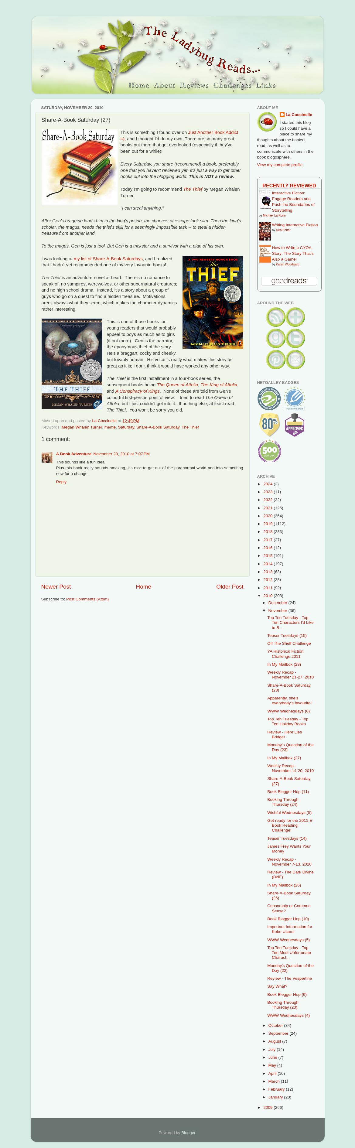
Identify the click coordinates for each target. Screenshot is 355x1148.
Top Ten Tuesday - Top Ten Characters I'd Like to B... (290, 622)
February (277, 1089)
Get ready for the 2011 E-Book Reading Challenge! (290, 825)
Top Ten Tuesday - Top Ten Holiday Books (287, 721)
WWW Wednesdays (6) (288, 711)
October (276, 1025)
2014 (268, 564)
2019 (268, 523)
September (279, 1033)
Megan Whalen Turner (82, 427)
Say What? (277, 986)
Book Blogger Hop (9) (287, 994)
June (273, 1057)
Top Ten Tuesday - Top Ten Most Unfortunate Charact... (289, 952)
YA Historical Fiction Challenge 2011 (285, 653)
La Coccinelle (299, 114)
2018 (268, 531)
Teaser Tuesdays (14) (287, 838)
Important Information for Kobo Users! (289, 929)
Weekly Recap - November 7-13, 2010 (289, 861)
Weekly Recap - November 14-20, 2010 (290, 768)
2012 (268, 579)
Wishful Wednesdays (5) (289, 812)
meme (110, 427)
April (273, 1073)
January (276, 1097)
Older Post (229, 586)
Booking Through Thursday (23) (283, 1005)
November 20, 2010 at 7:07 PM (121, 454)
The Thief (190, 427)
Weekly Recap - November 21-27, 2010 (290, 674)
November (278, 610)
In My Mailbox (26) (284, 885)
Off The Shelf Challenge (289, 643)
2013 (268, 571)
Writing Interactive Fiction (295, 225)
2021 (268, 508)
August (275, 1041)
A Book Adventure (74, 454)
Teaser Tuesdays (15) (287, 635)
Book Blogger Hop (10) (288, 919)
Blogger (188, 1132)
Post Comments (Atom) (87, 599)
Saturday (126, 427)
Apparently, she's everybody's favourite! (289, 700)
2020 (268, 516)
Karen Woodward (287, 264)
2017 (268, 540)
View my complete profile (280, 164)
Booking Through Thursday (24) (283, 802)
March (274, 1081)
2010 (268, 595)
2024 (268, 484)
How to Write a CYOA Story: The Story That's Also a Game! (293, 253)
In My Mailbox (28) (284, 664)
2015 (268, 555)
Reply (61, 482)
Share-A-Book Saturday (157, 427)
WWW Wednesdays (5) (288, 940)
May (272, 1065)
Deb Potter (283, 230)
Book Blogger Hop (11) (288, 791)
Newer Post (56, 586)
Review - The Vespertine (289, 978)
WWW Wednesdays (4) (288, 1015)
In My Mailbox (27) (284, 758)
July (272, 1049)
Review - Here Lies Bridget (284, 734)
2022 (268, 499)
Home (143, 586)
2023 (268, 492)
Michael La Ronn (274, 215)
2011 (268, 588)
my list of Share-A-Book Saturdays (108, 258)
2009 (268, 1107)
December (278, 602)
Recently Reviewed (289, 185)
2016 (268, 547)
